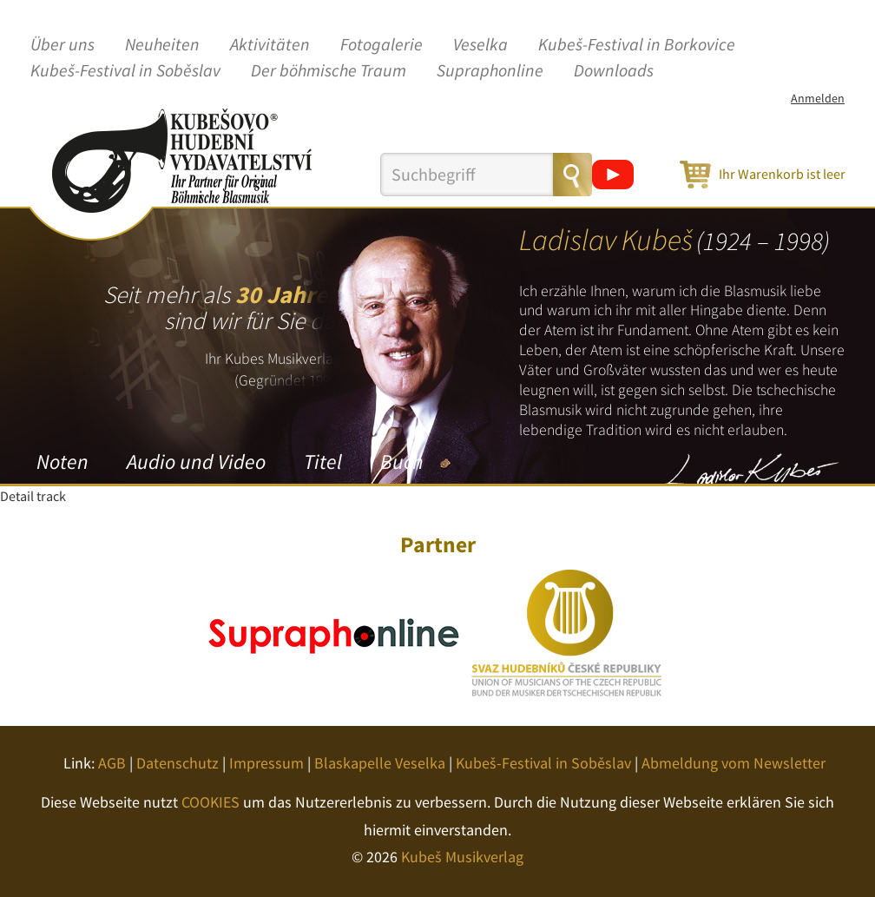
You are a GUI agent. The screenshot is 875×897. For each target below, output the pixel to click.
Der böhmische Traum (328, 71)
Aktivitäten (270, 45)
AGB (112, 763)
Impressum (266, 763)
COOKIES (210, 802)
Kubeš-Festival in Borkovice (636, 45)
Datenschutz (177, 763)
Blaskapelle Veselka (379, 763)
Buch (401, 461)
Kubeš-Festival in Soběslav (125, 71)
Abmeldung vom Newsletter (733, 763)
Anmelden (818, 98)
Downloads (614, 71)
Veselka (480, 45)
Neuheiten (162, 45)
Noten (62, 461)
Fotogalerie (381, 45)
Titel (323, 461)
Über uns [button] (62, 45)
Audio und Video (196, 461)
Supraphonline (490, 71)
